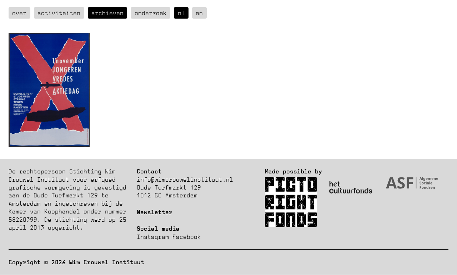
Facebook (186, 236)
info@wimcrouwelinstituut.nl (185, 179)
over (19, 12)
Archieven (107, 12)
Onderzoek (151, 12)
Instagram (153, 236)
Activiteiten (58, 12)
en (199, 12)
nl (181, 12)
